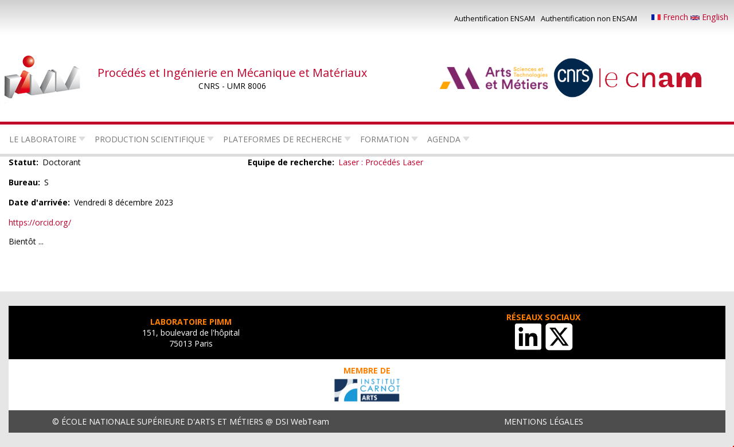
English (709, 16)
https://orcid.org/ (40, 222)
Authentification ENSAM (494, 18)
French (670, 16)
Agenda (443, 139)
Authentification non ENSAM (589, 18)
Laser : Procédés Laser (380, 162)
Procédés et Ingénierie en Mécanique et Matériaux (232, 72)
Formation (384, 139)
